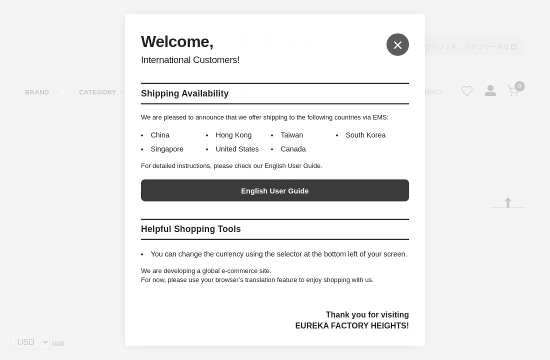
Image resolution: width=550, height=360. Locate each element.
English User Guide (274, 191)
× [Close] (397, 44)
